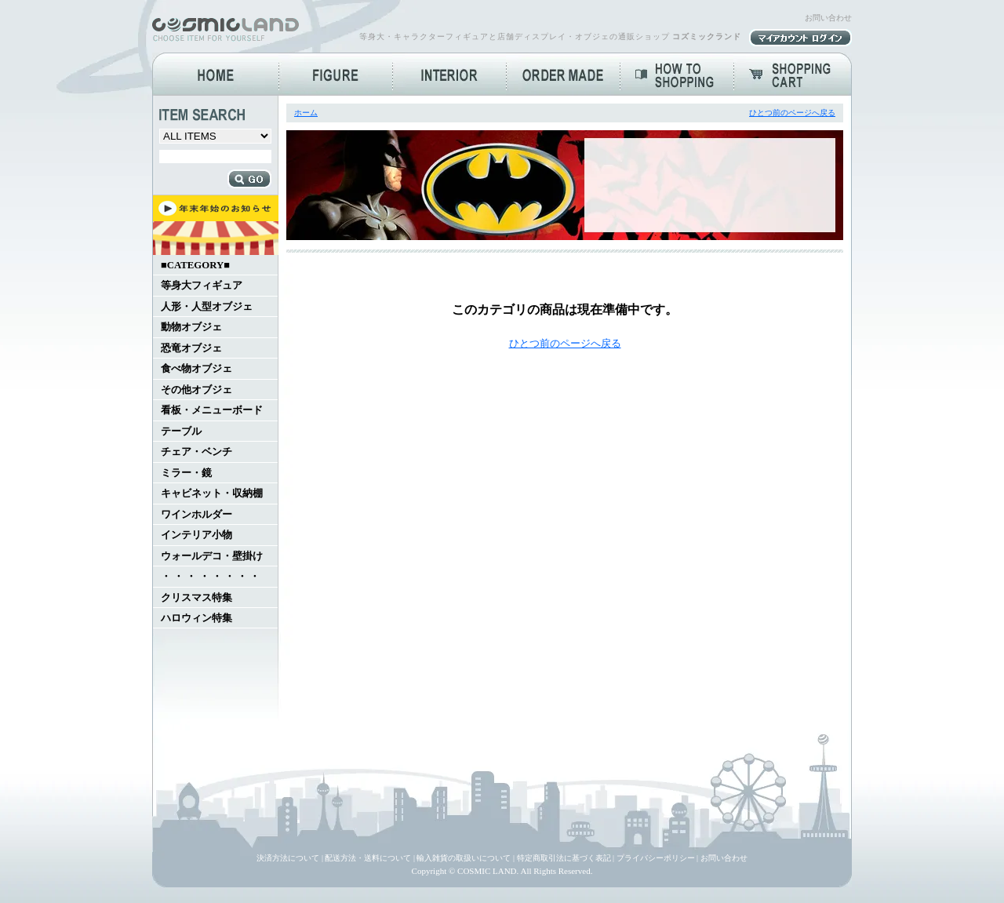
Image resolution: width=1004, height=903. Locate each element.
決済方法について (287, 858)
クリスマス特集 (196, 597)
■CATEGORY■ (195, 265)
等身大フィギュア (201, 285)
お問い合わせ (828, 17)
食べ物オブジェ (196, 368)
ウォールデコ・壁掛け (212, 556)
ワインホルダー (196, 514)
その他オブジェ (196, 389)
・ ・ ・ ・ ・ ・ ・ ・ (210, 576)
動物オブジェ (191, 327)
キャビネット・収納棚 (212, 493)
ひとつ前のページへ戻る (792, 112)
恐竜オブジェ (191, 348)
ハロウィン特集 (196, 618)
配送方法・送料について (368, 858)
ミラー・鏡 (186, 473)
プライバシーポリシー (656, 858)
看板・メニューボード (212, 410)
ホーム (306, 112)
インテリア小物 (196, 535)
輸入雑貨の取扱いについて (464, 858)
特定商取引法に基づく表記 (564, 858)
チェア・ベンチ (196, 451)
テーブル (181, 431)
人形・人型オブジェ (207, 306)
